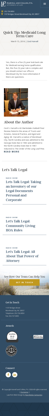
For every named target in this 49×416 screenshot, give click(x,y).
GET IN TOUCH (24, 282)
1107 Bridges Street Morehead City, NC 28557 (20, 14)
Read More (11, 151)
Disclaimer (24, 392)
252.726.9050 (7, 11)
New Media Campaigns (33, 395)
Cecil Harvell (32, 41)
